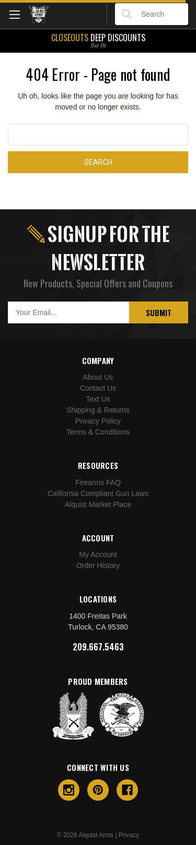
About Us (98, 377)
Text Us (98, 399)
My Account (98, 554)
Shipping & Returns (98, 410)
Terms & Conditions (98, 432)
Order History (98, 565)
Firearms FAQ (98, 482)
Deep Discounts (98, 39)
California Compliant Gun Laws (98, 493)
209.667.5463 (98, 647)
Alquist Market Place (98, 504)
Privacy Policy (98, 421)
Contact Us (98, 388)
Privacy (129, 835)
